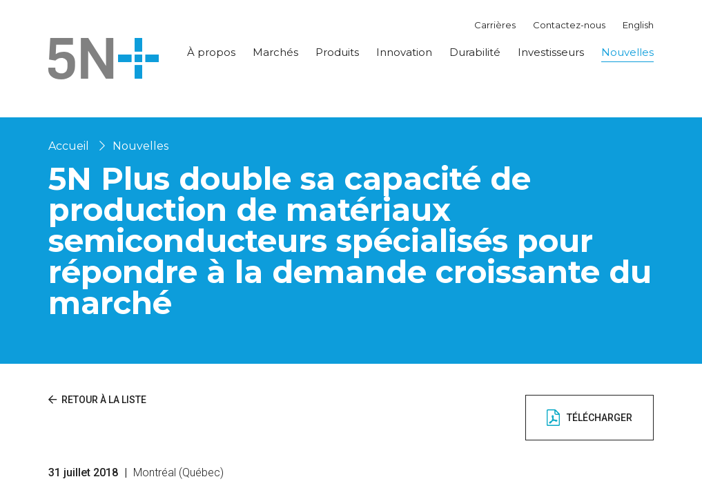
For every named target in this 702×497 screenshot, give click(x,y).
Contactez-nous (569, 24)
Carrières (495, 24)
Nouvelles (627, 52)
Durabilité (474, 52)
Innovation (404, 52)
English (638, 24)
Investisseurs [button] (551, 52)
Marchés (275, 52)
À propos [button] (211, 52)
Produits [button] (337, 52)
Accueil (68, 146)
